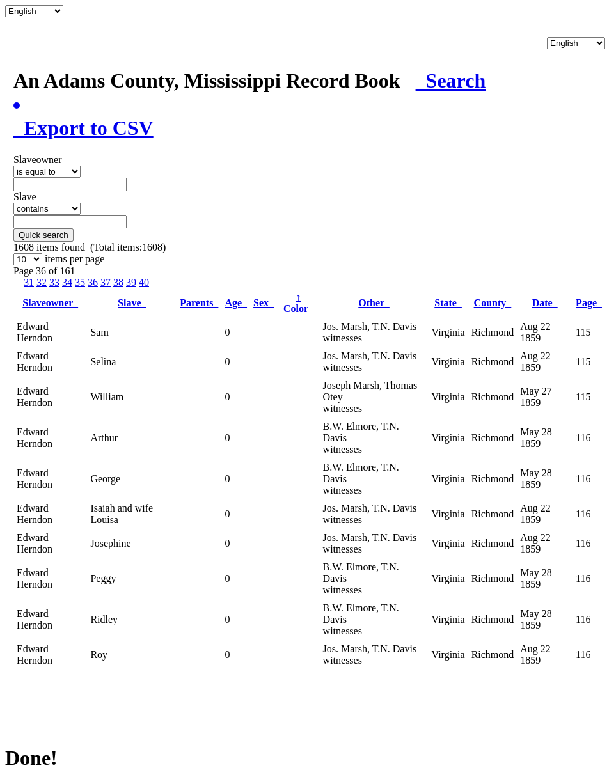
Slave (132, 302)
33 (54, 282)
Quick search (43, 235)
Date (545, 302)
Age (236, 302)
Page (589, 302)
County (493, 302)
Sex (263, 302)
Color (298, 303)
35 (80, 282)
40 (144, 282)
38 (118, 282)
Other (374, 302)
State (448, 302)
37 (105, 282)
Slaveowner (50, 302)
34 (67, 282)
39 (131, 282)
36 (93, 282)
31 (29, 282)
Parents (199, 302)
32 (41, 282)
